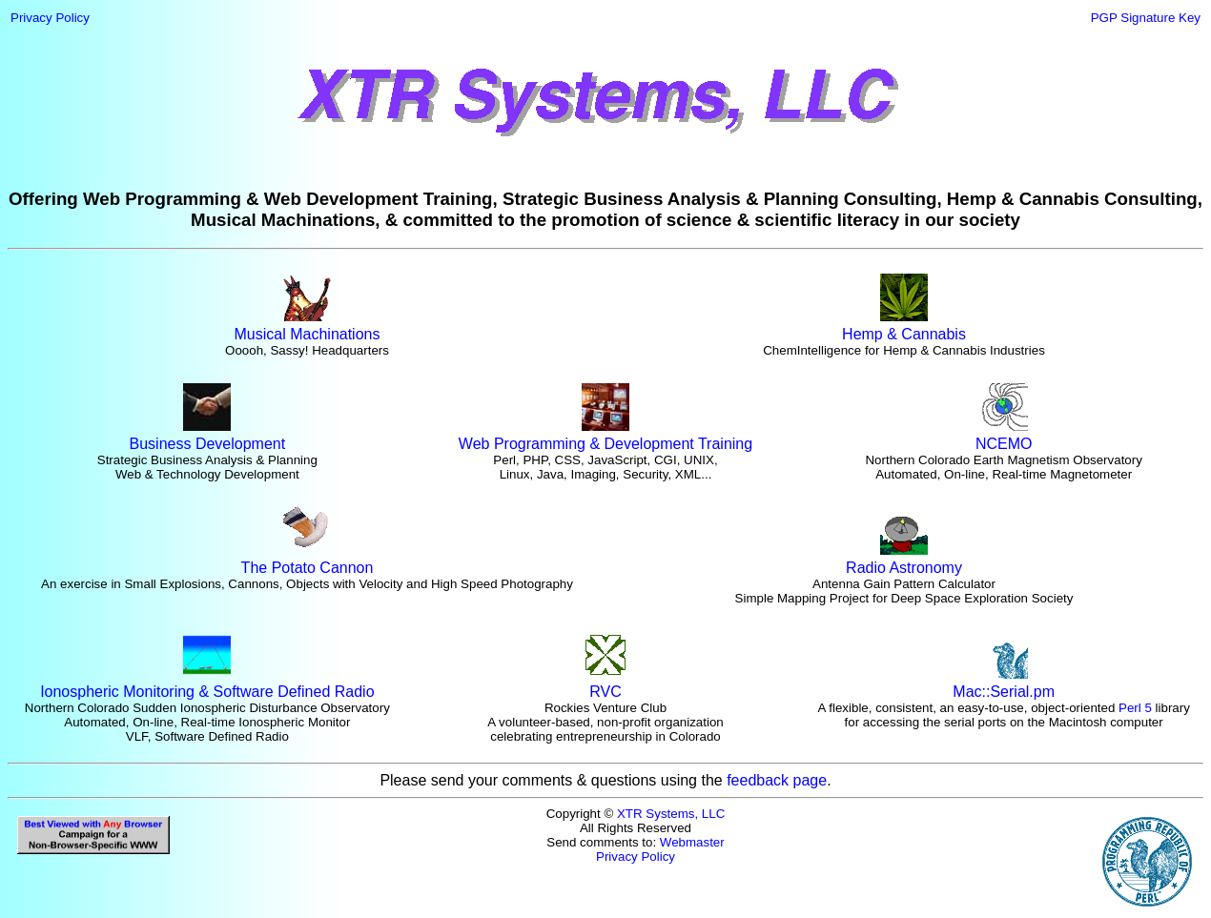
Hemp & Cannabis (904, 327)
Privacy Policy (50, 17)
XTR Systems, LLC (671, 813)
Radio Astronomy (904, 561)
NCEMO (1004, 437)
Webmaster (692, 842)
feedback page (777, 780)
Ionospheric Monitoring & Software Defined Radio (207, 685)
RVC (605, 685)
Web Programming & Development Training (605, 437)
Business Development (208, 437)
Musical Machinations (307, 327)
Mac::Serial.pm (1004, 685)
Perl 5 (1135, 708)
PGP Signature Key (1146, 17)
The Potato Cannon (307, 561)
